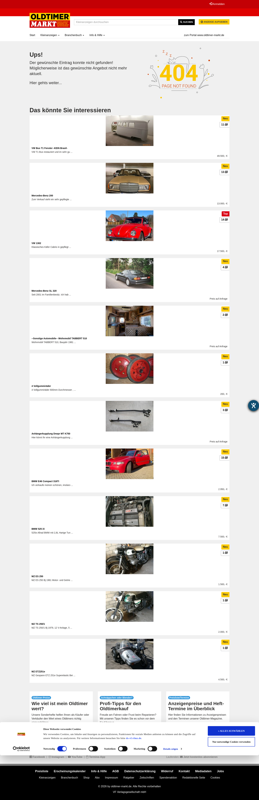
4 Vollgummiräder (41, 386)
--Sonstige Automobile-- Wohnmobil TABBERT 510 (59, 338)
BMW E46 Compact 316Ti (45, 481)
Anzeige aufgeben (214, 22)
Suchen (186, 22)
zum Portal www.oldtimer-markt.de (204, 35)
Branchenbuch (74, 35)
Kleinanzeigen (49, 35)
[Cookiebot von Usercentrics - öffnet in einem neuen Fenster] (21, 793)
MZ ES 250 (37, 576)
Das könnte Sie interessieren (70, 110)
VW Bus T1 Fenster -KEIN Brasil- (49, 148)
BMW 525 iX (38, 529)
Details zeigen (170, 793)
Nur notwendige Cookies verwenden (231, 786)
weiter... (55, 83)
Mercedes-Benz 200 (42, 195)
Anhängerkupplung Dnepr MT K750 (51, 433)
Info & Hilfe (97, 35)
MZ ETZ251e (38, 671)
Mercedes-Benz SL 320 (44, 290)
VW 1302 (36, 243)
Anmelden (216, 3)
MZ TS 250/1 (38, 624)
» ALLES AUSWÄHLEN (231, 775)
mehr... (61, 730)
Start (32, 35)
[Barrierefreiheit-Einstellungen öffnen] (253, 405)
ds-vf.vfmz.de (133, 782)
